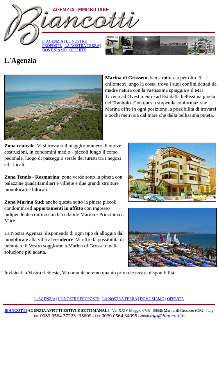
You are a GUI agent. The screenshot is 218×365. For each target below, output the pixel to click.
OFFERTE (78, 50)
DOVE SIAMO (54, 50)
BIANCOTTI (16, 310)
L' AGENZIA (52, 41)
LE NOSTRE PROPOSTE (79, 299)
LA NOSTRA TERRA (81, 45)
